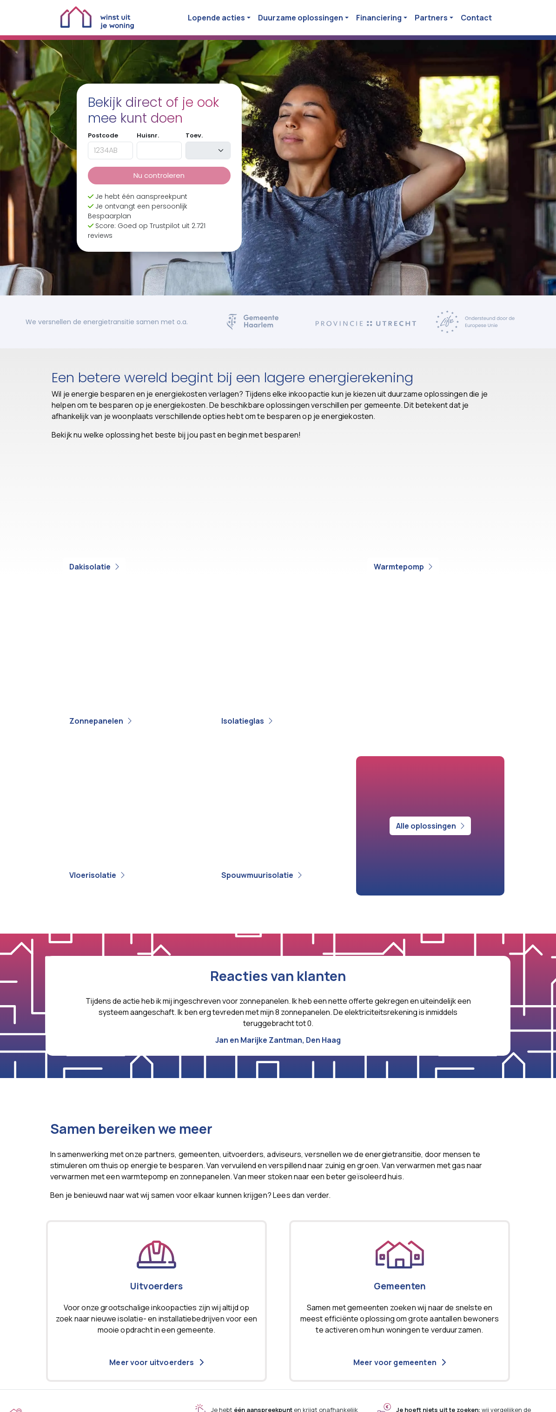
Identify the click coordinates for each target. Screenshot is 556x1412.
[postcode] (110, 150)
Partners (431, 18)
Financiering (379, 18)
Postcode (103, 135)
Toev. (194, 135)
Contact (476, 18)
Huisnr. (148, 135)
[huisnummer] (159, 150)
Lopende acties (216, 18)
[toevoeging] (208, 150)
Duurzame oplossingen (300, 18)
